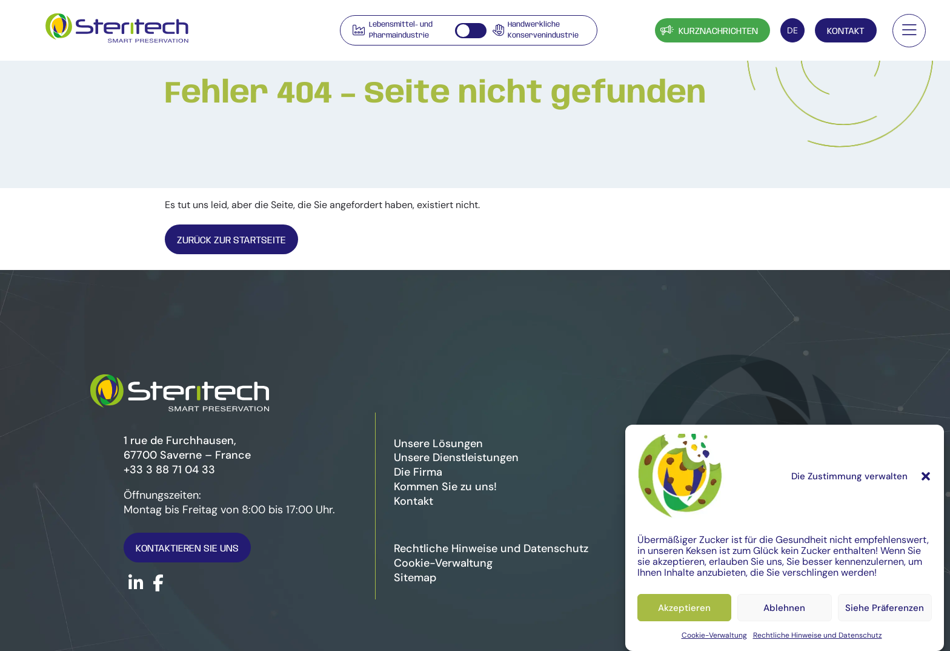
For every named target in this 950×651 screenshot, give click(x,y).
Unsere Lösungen (438, 443)
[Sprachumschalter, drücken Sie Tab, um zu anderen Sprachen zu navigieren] (792, 30)
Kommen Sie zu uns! (445, 486)
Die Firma (418, 472)
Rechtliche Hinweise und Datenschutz (817, 635)
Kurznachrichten (708, 30)
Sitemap (415, 577)
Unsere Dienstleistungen (456, 457)
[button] (926, 476)
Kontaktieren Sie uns (187, 549)
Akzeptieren (684, 608)
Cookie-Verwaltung (714, 635)
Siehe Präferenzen (884, 608)
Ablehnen (784, 608)
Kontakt (846, 31)
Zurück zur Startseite (231, 240)
